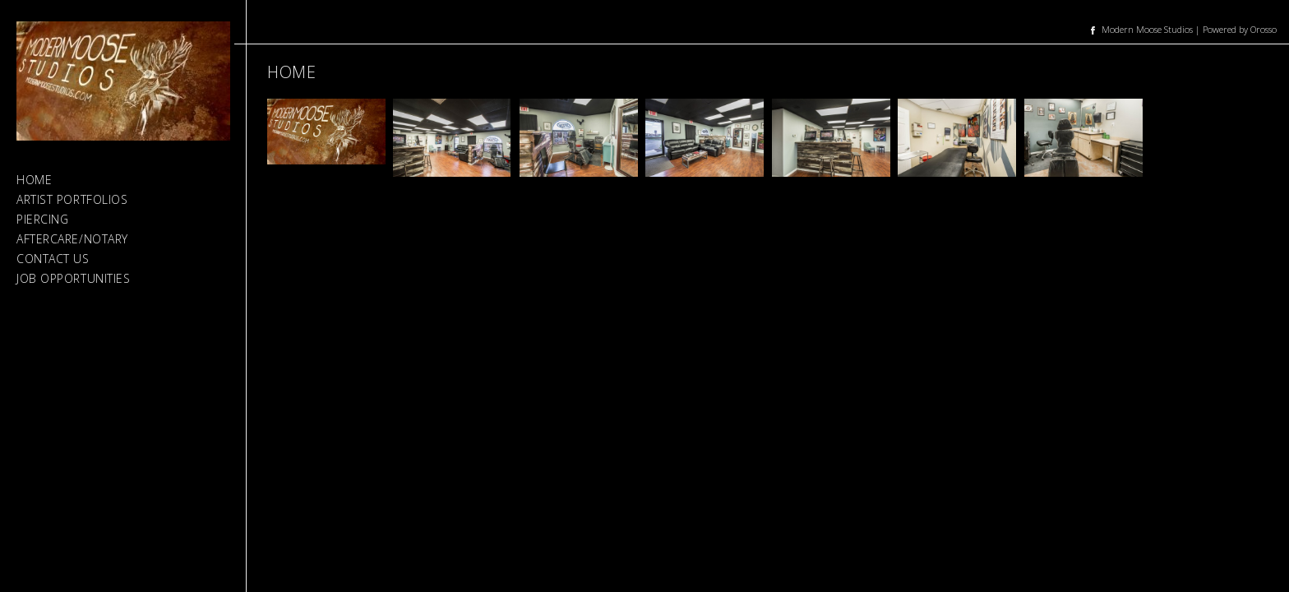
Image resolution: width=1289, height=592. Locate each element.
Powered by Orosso (1240, 29)
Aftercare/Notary (72, 239)
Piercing (42, 219)
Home (34, 179)
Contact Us (53, 258)
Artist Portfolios (72, 199)
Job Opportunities (73, 278)
